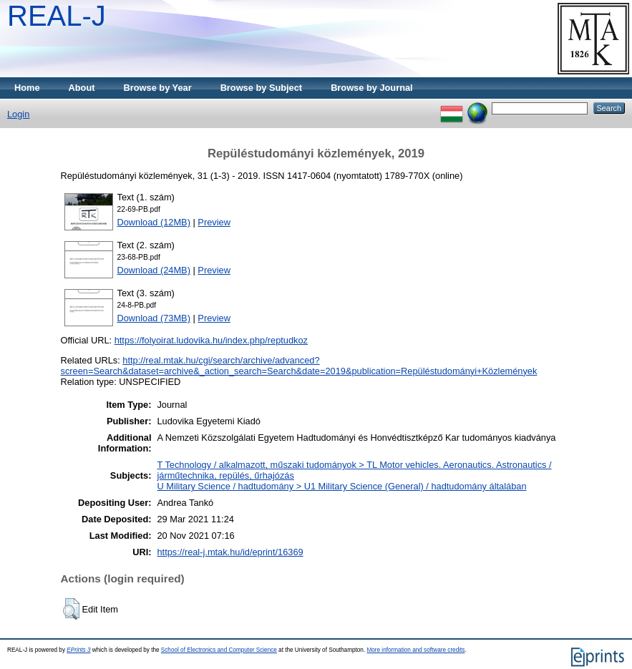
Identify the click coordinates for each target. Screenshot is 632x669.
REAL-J (56, 15)
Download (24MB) (153, 270)
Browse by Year (158, 87)
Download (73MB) (153, 318)
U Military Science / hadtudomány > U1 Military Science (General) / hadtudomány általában (341, 486)
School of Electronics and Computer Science (219, 650)
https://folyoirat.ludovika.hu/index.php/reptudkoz (211, 340)
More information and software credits (415, 650)
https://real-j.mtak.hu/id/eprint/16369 (230, 552)
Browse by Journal (372, 87)
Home (27, 87)
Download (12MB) (153, 222)
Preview (214, 222)
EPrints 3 (78, 650)
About (82, 87)
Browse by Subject (261, 87)
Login (18, 114)
